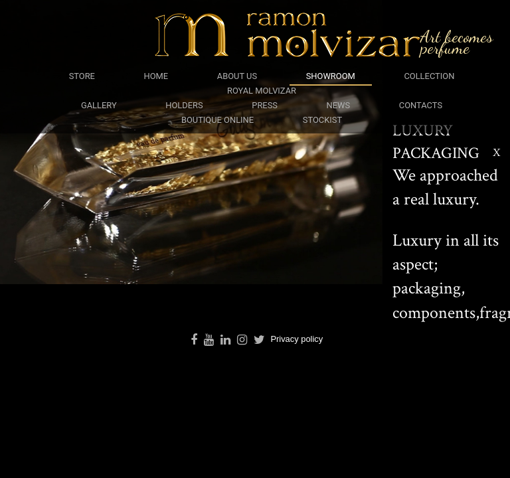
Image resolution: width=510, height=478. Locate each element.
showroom (330, 76)
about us (237, 76)
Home (156, 76)
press (265, 105)
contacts (420, 105)
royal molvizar (261, 91)
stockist (322, 120)
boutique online (217, 120)
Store (82, 76)
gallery (99, 105)
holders (184, 105)
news (339, 105)
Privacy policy (296, 339)
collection (429, 76)
